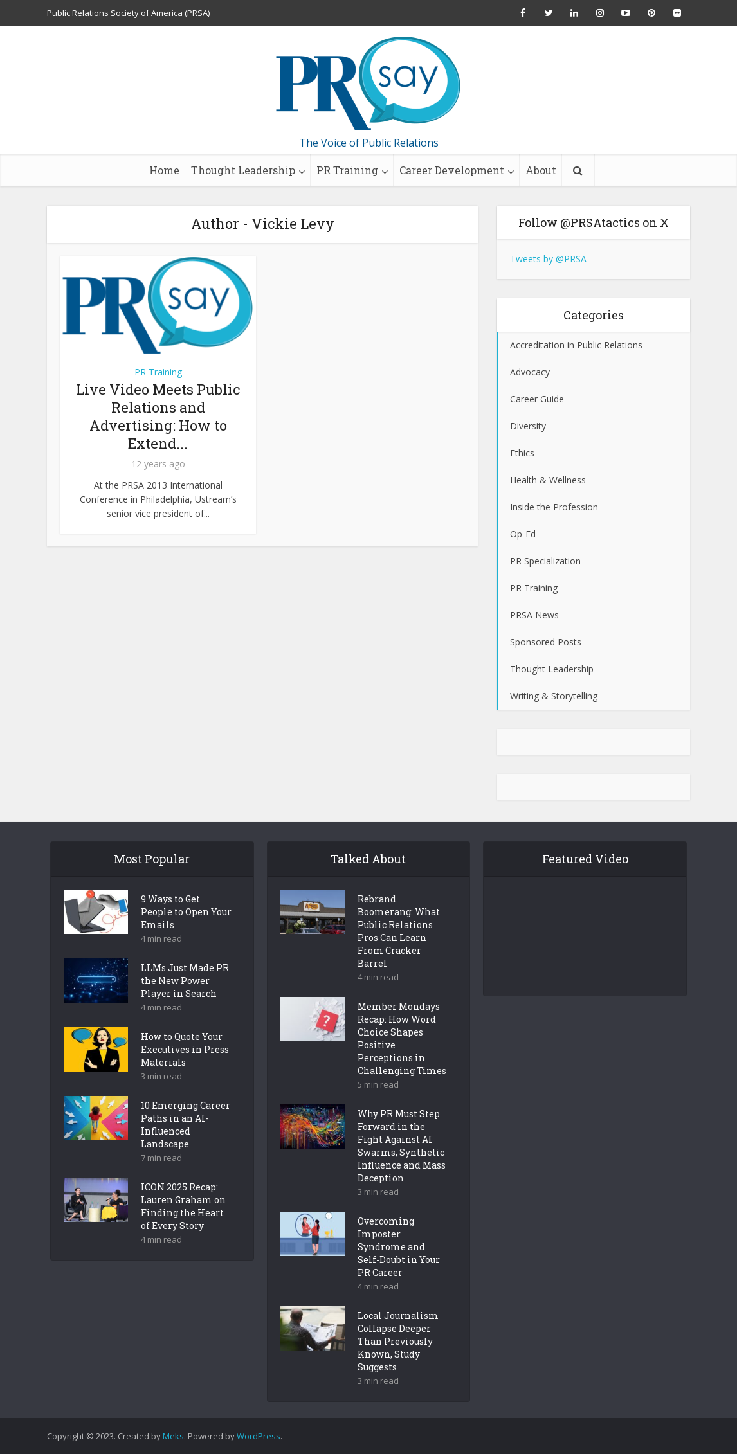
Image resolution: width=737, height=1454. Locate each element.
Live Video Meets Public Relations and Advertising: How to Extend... (158, 416)
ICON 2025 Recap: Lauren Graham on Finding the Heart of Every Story (183, 1228)
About (540, 170)
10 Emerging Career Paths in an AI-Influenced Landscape (185, 1147)
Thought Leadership (243, 170)
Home (164, 170)
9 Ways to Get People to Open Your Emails (186, 934)
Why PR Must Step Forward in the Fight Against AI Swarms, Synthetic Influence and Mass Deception (402, 1168)
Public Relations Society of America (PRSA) (128, 13)
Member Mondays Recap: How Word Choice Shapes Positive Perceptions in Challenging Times (402, 1061)
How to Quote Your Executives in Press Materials (185, 1072)
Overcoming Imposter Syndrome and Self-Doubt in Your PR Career (399, 1269)
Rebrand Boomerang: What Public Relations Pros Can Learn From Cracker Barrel (399, 953)
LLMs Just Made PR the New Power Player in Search (185, 1003)
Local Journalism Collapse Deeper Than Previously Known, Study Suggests (398, 1364)
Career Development (451, 170)
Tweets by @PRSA (548, 259)
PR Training (347, 170)
